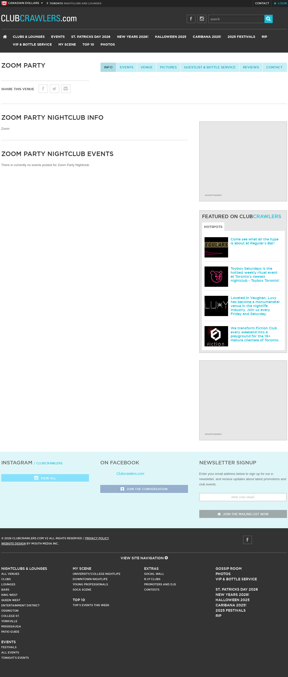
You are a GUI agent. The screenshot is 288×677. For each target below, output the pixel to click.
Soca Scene (82, 589)
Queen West (10, 600)
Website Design (13, 543)
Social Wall (154, 573)
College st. (10, 615)
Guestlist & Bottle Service (210, 67)
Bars (5, 589)
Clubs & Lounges (29, 37)
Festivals (9, 647)
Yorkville (9, 621)
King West (9, 594)
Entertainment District (20, 605)
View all (45, 478)
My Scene (67, 44)
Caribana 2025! (207, 37)
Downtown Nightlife (90, 579)
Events (58, 37)
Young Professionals (90, 584)
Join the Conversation (144, 489)
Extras (151, 569)
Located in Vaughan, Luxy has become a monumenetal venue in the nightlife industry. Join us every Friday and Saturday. (255, 306)
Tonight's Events (15, 657)
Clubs (6, 579)
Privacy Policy (97, 538)
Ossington (10, 610)
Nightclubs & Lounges (24, 569)
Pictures (168, 67)
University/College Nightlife (96, 573)
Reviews (251, 67)
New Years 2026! (132, 37)
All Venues (10, 573)
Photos (108, 44)
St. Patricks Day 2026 (91, 37)
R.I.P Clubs (152, 579)
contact (274, 67)
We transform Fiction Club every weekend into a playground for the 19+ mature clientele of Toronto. (255, 334)
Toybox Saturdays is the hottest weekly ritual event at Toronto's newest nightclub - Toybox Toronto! (255, 274)
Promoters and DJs (160, 584)
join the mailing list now (243, 514)
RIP (264, 37)
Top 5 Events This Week (91, 605)
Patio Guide (10, 631)
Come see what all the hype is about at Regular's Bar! (254, 241)
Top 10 (88, 44)
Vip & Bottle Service (236, 579)
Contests (151, 589)
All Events (10, 652)
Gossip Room (229, 569)
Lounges (8, 584)
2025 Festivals (241, 37)
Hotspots (213, 226)
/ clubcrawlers (48, 463)
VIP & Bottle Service (32, 44)
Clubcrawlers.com (130, 474)
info (108, 67)
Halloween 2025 (170, 37)
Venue (147, 67)
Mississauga (11, 626)
